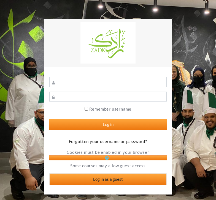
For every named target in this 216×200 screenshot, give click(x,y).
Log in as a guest (108, 179)
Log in (108, 124)
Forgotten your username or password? (108, 141)
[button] (108, 157)
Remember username (110, 109)
